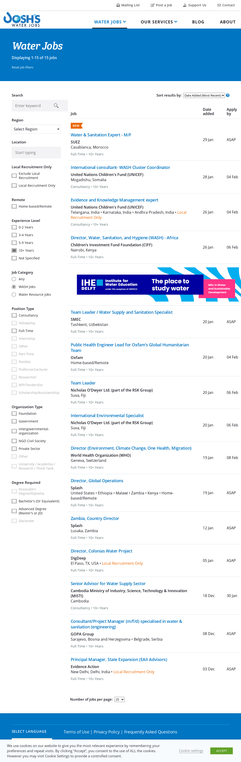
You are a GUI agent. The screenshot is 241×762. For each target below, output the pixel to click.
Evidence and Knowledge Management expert (114, 200)
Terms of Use (76, 732)
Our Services (157, 22)
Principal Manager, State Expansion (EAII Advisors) (119, 659)
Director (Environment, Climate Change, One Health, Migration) (131, 448)
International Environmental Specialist (107, 415)
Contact (226, 5)
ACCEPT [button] (221, 751)
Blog (198, 22)
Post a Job (161, 5)
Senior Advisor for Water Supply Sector (108, 583)
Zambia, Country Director (95, 518)
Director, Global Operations (97, 480)
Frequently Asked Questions (150, 732)
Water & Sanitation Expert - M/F (101, 135)
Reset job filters (22, 67)
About (228, 22)
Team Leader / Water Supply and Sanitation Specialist (122, 312)
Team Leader (83, 383)
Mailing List (128, 5)
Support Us (194, 5)
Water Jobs (108, 22)
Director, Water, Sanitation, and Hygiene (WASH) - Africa (124, 237)
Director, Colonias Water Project (101, 551)
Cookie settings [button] (191, 750)
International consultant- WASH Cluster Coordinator (120, 167)
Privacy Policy (107, 732)
